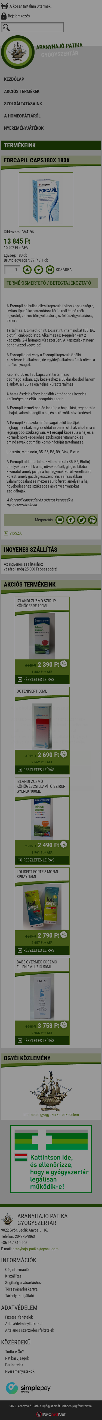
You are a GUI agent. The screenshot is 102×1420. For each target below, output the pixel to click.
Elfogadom (51, 725)
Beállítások (51, 740)
